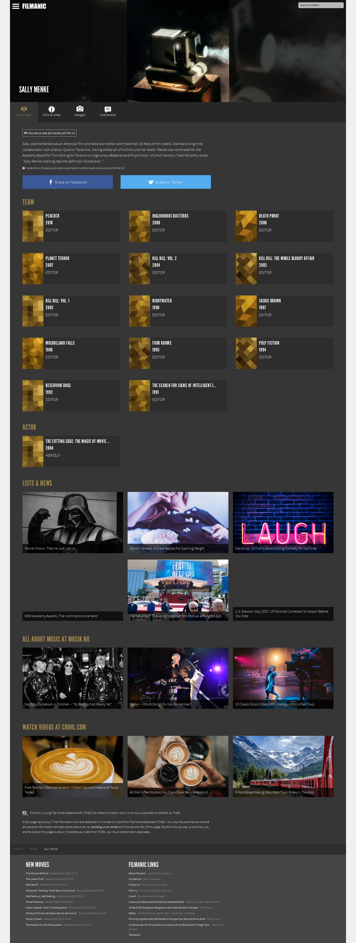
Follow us (134, 884)
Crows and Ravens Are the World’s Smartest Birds (156, 902)
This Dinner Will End (37, 873)
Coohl (132, 896)
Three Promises (35, 902)
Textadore (134, 934)
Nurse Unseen (34, 919)
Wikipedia (46, 168)
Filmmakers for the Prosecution (44, 924)
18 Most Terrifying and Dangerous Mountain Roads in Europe (163, 907)
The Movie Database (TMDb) (148, 822)
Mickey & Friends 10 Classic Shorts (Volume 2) (51, 913)
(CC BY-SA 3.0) (117, 168)
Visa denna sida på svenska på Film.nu (49, 133)
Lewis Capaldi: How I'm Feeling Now (46, 907)
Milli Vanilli (32, 884)
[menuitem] (18, 849)
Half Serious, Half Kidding (40, 896)
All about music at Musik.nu (56, 639)
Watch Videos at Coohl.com (54, 727)
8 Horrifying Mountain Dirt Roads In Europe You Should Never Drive (167, 919)
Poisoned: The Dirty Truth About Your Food (50, 890)
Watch (132, 913)
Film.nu (133, 890)
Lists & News (37, 483)
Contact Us (135, 879)
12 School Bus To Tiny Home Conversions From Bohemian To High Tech (169, 924)
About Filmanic (137, 873)
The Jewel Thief (35, 879)
